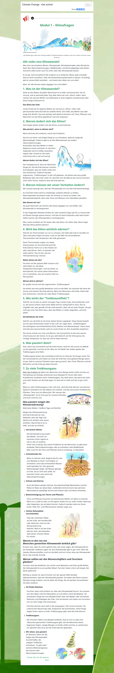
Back (88, 5)
